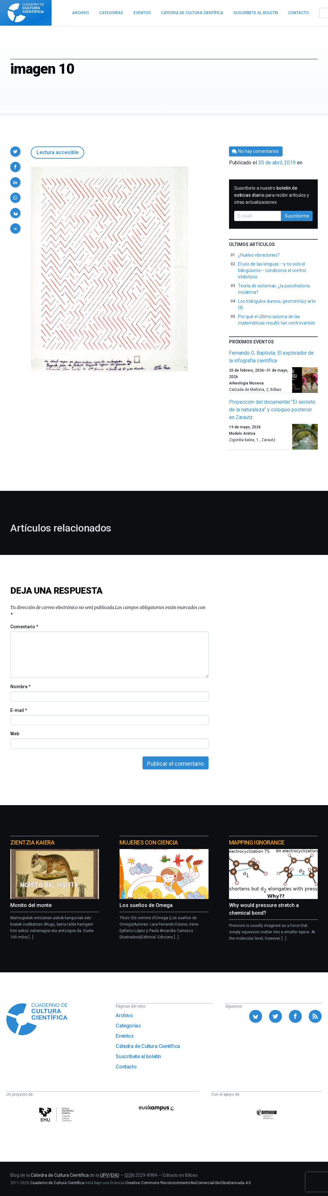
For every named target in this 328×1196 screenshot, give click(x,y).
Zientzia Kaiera (32, 842)
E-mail (18, 710)
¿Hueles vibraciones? (259, 255)
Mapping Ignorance (256, 842)
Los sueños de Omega (146, 905)
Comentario (24, 626)
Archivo (124, 1015)
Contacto (126, 1067)
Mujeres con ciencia (148, 842)
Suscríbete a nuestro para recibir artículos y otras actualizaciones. (271, 195)
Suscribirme (297, 216)
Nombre (20, 686)
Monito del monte (31, 905)
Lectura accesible (57, 152)
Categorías (128, 1026)
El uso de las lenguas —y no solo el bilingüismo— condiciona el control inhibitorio (272, 270)
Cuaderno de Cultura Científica (57, 1183)
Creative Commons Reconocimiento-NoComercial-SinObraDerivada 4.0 (188, 1183)
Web (14, 733)
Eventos (125, 1036)
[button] (15, 151)
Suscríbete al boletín (138, 1056)
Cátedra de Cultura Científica (148, 1046)
